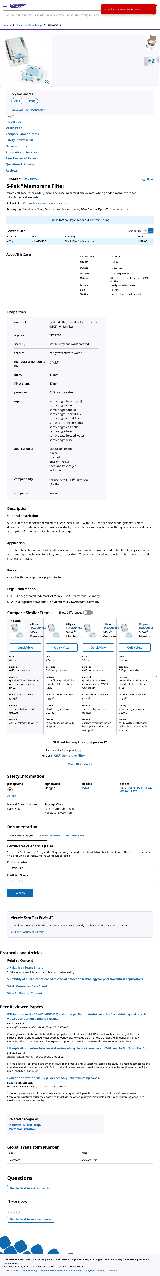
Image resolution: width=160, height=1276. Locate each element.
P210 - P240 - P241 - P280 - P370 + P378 (136, 789)
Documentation (17, 146)
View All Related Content (24, 993)
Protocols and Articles (21, 152)
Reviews (12, 170)
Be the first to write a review (32, 1220)
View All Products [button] (80, 764)
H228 (85, 788)
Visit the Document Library (27, 932)
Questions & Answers (21, 164)
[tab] (9, 25)
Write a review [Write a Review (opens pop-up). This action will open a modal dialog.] (37, 203)
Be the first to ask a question (30, 1188)
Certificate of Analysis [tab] (21, 835)
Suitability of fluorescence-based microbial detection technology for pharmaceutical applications (75, 979)
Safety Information (19, 140)
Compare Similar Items (22, 134)
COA (17, 101)
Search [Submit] (20, 893)
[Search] (153, 15)
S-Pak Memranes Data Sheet (27, 986)
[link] (11, 1270)
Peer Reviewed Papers (22, 158)
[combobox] (80, 15)
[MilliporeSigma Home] (18, 6)
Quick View (25, 647)
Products (6, 25)
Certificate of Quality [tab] (49, 835)
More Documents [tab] (75, 835)
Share (148, 179)
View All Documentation (28, 110)
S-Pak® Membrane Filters (25, 967)
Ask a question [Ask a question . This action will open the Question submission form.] (58, 203)
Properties (13, 122)
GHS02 (11, 796)
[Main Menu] (5, 6)
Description (14, 128)
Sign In (54, 220)
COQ (32, 101)
